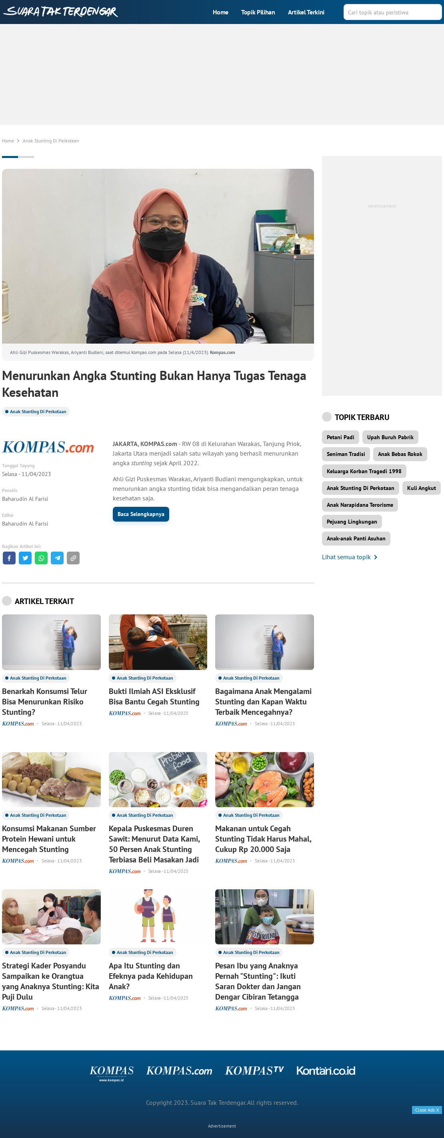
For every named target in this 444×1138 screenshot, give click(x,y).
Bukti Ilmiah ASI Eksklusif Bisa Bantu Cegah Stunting (154, 696)
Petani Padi (340, 437)
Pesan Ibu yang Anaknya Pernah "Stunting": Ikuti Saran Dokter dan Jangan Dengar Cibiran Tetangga (258, 981)
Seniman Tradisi (346, 454)
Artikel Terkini (306, 12)
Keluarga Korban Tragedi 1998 (364, 471)
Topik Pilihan (258, 12)
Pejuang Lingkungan (352, 521)
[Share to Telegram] (57, 558)
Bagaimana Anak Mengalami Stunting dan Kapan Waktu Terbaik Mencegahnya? (263, 701)
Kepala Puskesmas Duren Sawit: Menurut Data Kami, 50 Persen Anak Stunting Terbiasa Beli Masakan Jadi (154, 844)
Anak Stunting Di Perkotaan (38, 411)
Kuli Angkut (421, 488)
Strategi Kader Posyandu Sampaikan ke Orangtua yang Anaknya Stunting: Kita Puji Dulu (50, 981)
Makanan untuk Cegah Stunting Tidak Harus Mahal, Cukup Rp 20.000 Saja (263, 838)
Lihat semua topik (346, 557)
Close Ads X (427, 1110)
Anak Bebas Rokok (400, 454)
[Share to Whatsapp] (41, 558)
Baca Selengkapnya (141, 514)
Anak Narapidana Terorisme (360, 504)
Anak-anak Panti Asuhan (356, 538)
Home (220, 12)
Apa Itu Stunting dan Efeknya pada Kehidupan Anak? (151, 976)
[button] (73, 558)
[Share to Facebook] (9, 558)
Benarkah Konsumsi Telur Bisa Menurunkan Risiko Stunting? (44, 701)
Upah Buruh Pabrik (390, 437)
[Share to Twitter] (25, 558)
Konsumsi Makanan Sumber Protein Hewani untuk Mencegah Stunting (49, 838)
